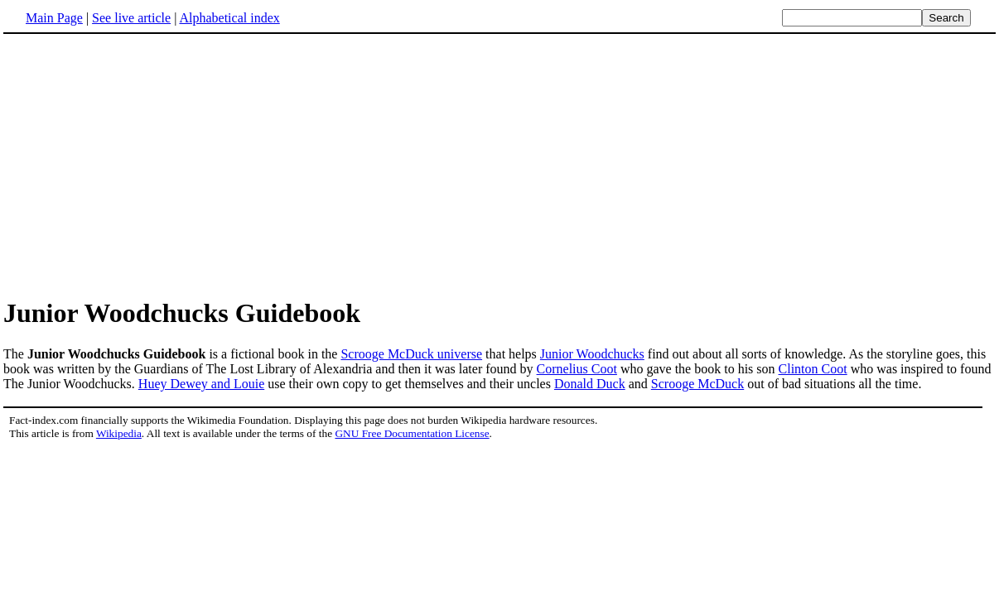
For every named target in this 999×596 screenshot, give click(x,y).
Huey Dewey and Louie (201, 384)
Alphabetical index (229, 18)
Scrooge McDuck (697, 384)
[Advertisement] (142, 165)
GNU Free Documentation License (412, 433)
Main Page (54, 18)
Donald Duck (589, 384)
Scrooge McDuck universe (411, 354)
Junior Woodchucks (592, 354)
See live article (131, 18)
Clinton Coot (813, 369)
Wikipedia (119, 433)
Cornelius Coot (577, 369)
